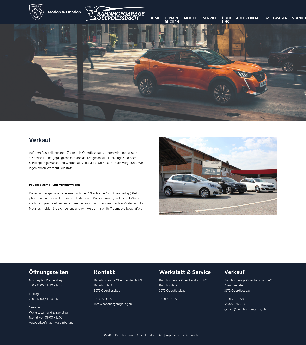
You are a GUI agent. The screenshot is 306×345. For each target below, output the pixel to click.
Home (154, 18)
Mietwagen (276, 18)
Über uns (226, 20)
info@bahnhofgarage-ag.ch (113, 304)
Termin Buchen (172, 20)
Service (210, 18)
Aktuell (191, 18)
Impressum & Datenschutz (183, 335)
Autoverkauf (248, 18)
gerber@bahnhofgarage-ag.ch (245, 309)
